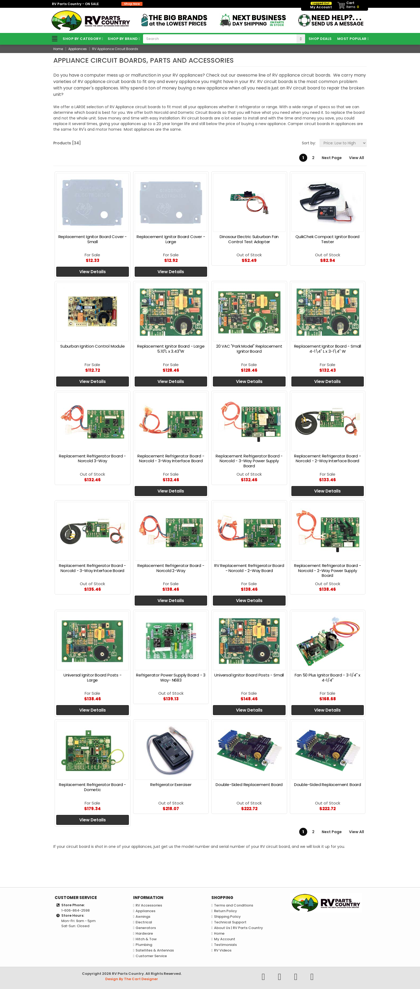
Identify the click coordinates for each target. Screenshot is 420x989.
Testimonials (225, 944)
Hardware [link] (144, 933)
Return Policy (225, 910)
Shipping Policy (227, 916)
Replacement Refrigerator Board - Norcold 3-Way (92, 458)
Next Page (332, 157)
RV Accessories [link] (149, 905)
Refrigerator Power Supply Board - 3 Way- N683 (170, 677)
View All (356, 157)
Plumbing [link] (144, 944)
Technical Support (230, 922)
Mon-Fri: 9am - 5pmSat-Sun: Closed (78, 923)
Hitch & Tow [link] (146, 939)
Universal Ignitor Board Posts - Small (249, 675)
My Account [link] (321, 5)
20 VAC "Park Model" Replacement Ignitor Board (249, 348)
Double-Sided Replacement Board (249, 784)
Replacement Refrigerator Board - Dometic (92, 787)
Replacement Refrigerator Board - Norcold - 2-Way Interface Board (327, 458)
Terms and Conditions (233, 905)
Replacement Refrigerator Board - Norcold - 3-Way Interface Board (170, 458)
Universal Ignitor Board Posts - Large (92, 677)
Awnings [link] (143, 916)
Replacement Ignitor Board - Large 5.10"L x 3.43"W (170, 348)
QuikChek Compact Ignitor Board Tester (327, 239)
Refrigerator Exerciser (171, 784)
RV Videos (222, 950)
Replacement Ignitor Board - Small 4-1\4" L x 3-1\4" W (327, 348)
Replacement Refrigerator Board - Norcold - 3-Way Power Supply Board (249, 461)
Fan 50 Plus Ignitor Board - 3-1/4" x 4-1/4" (327, 677)
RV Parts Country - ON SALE (97, 4)
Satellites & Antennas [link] (155, 950)
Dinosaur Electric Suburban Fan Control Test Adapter (249, 239)
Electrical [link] (144, 922)
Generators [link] (146, 927)
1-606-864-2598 (75, 910)
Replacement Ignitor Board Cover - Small (92, 239)
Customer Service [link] (151, 955)
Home (219, 933)
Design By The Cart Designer (131, 979)
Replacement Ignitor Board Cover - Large (171, 239)
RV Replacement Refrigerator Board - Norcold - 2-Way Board (249, 568)
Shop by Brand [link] (123, 38)
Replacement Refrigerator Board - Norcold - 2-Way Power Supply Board (327, 570)
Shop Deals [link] (320, 38)
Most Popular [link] (352, 38)
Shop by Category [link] (75, 38)
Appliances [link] (145, 910)
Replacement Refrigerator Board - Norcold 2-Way (170, 568)
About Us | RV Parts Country (238, 927)
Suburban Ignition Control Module (92, 346)
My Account (224, 939)
